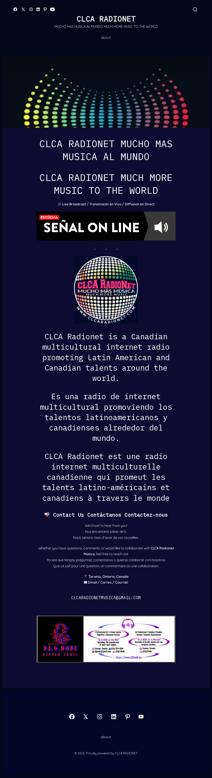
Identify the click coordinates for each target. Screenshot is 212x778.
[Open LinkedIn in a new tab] (38, 9)
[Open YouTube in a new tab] (52, 9)
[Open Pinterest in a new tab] (45, 9)
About (106, 37)
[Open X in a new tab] (23, 9)
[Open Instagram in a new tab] (31, 9)
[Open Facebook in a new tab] (15, 9)
